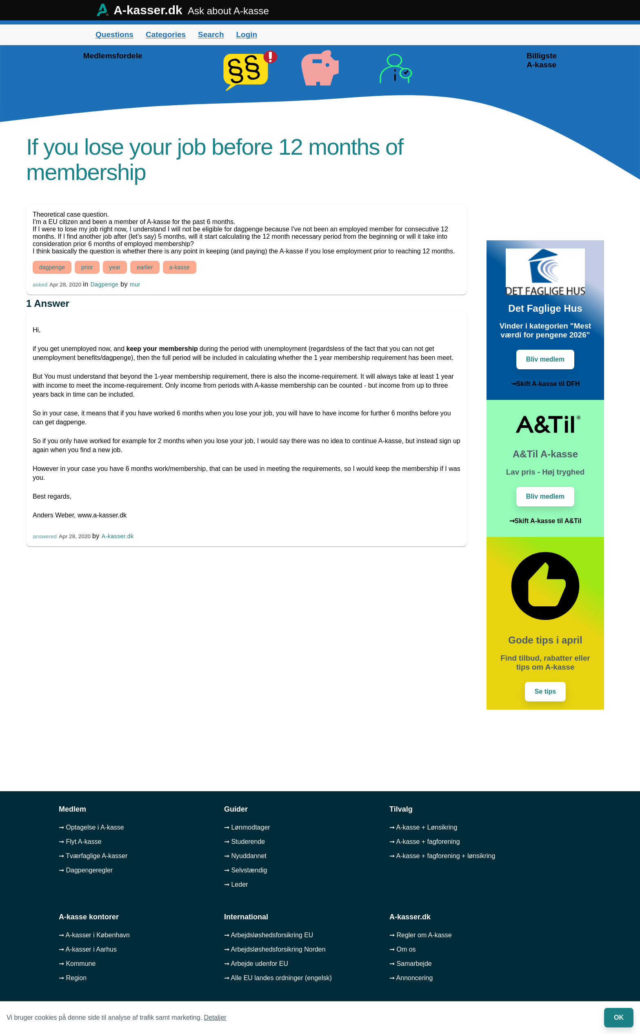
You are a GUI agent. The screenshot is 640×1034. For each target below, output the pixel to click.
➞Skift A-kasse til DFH (545, 383)
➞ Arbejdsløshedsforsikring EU (268, 935)
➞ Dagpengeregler (86, 870)
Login (246, 34)
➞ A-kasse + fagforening (424, 841)
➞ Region (73, 977)
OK (619, 1017)
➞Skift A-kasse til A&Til (545, 520)
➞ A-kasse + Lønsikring (423, 827)
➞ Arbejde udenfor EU (256, 963)
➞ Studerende (244, 841)
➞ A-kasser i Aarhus (88, 949)
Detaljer (215, 1017)
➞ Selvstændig (245, 870)
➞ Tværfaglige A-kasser (93, 855)
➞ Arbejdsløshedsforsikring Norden (275, 949)
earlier (145, 267)
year (115, 267)
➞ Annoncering (411, 977)
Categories (166, 34)
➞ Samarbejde (410, 963)
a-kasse (179, 267)
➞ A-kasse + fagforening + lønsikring (442, 855)
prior (87, 267)
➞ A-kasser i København (94, 935)
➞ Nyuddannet (245, 855)
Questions (114, 34)
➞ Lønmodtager (247, 827)
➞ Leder (236, 884)
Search (211, 34)
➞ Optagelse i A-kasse (91, 827)
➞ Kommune (77, 963)
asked (40, 285)
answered (45, 536)
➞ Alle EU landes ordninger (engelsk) (278, 977)
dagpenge (52, 267)
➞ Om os (402, 949)
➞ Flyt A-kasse (80, 841)
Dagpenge (105, 284)
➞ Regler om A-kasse (420, 935)
